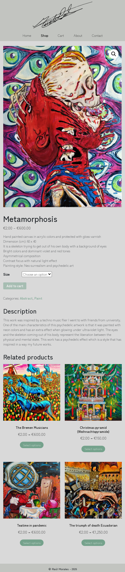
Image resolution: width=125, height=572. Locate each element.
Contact (97, 35)
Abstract (26, 298)
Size (6, 274)
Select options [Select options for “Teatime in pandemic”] (32, 543)
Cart (61, 35)
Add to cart (14, 285)
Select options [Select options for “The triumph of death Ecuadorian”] (93, 543)
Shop (44, 35)
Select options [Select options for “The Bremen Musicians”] (32, 445)
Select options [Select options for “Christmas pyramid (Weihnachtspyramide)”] (93, 449)
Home (27, 35)
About (78, 35)
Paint (38, 298)
